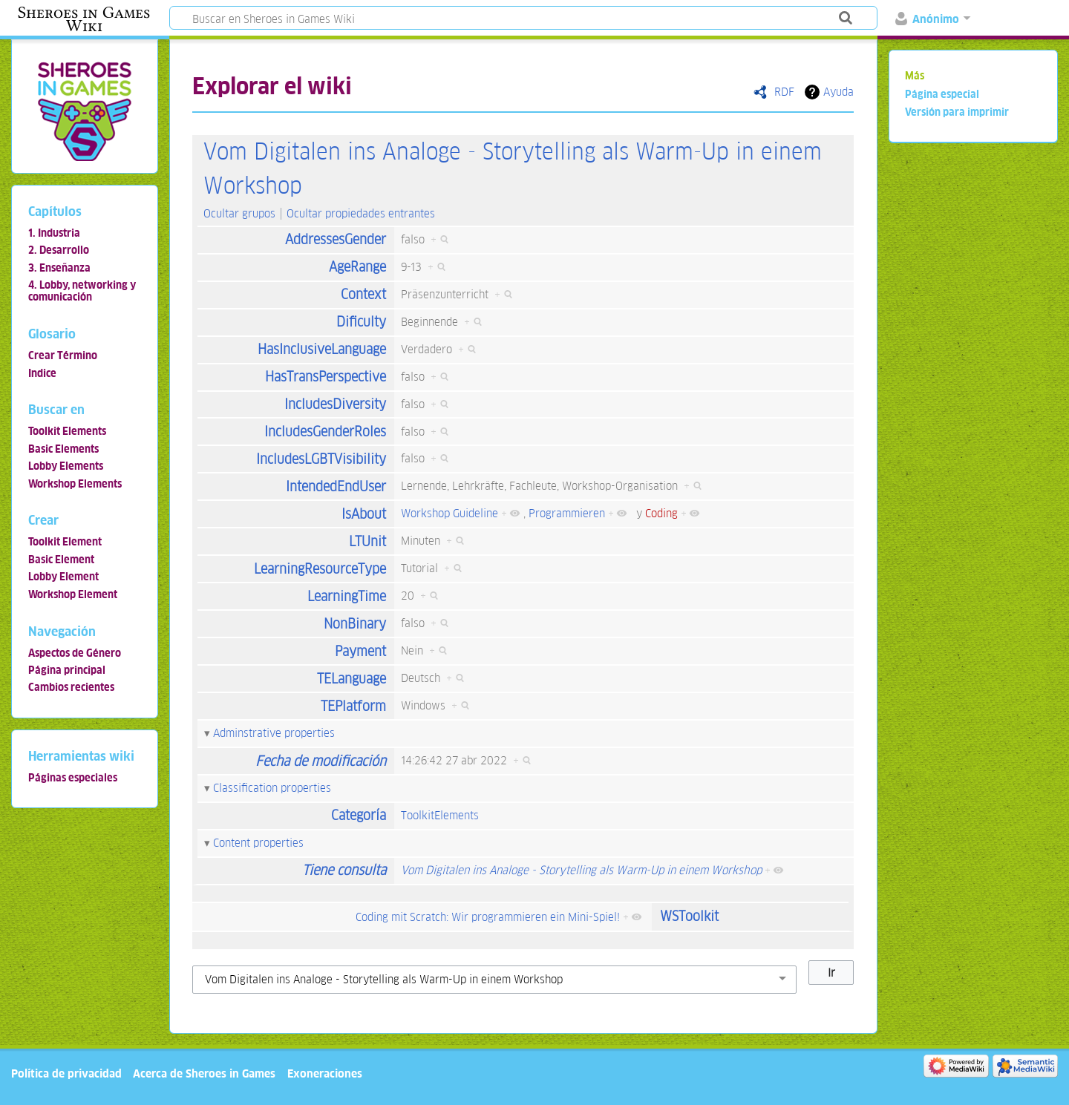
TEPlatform (353, 706)
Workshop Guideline (449, 513)
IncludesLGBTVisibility (321, 459)
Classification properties (272, 788)
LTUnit (367, 541)
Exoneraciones (324, 1073)
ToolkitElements (440, 815)
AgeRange (357, 266)
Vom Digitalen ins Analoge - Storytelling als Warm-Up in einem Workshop (581, 870)
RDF (784, 92)
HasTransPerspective (325, 376)
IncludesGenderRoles (325, 431)
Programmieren (567, 513)
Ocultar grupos (239, 213)
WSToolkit (689, 916)
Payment (360, 651)
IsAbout (363, 513)
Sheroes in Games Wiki (84, 19)
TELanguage (351, 678)
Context (363, 294)
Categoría (358, 815)
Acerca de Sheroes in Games (204, 1073)
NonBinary (355, 623)
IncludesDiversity (335, 404)
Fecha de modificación (320, 761)
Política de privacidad (66, 1073)
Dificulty (361, 321)
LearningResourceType (320, 568)
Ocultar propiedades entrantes (361, 213)
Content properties (258, 843)
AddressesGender (335, 239)
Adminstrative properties (274, 733)
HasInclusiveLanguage (322, 349)
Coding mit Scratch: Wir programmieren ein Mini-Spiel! (488, 917)
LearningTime (346, 596)
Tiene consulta (344, 870)
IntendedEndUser (336, 486)
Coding (661, 513)
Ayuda (838, 92)
